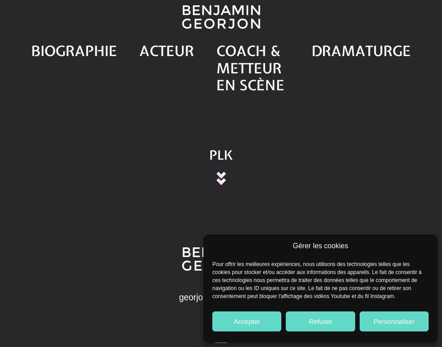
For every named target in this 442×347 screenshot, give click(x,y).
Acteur (154, 47)
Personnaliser (393, 321)
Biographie (93, 47)
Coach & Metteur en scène (244, 47)
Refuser (321, 321)
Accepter (247, 321)
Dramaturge (346, 47)
